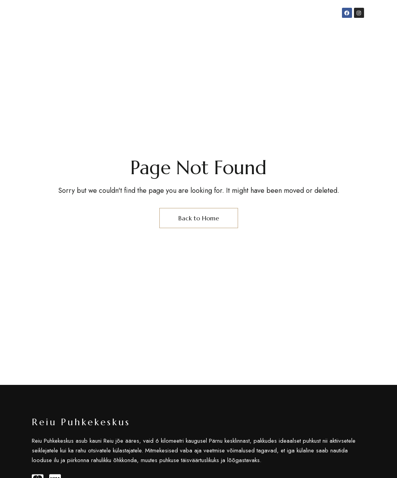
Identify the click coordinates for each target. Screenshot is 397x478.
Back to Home (198, 218)
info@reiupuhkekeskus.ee (218, 22)
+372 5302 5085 (293, 22)
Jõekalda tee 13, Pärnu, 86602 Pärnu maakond (78, 22)
